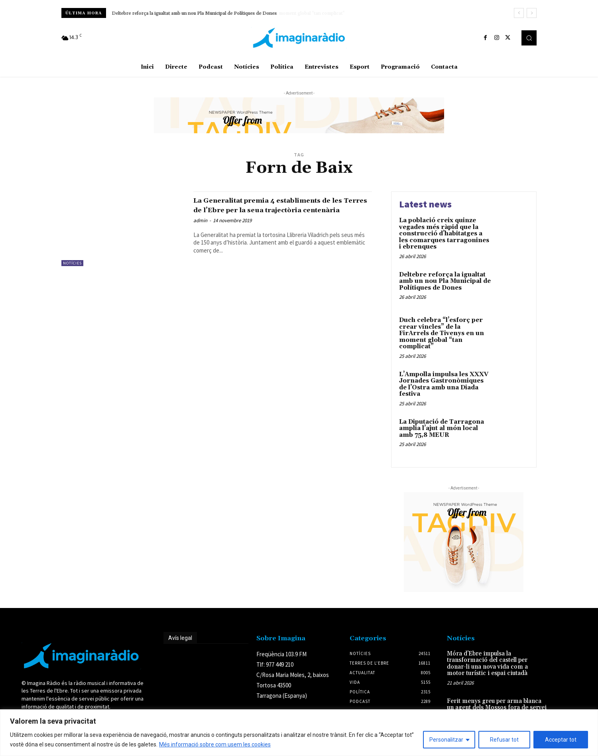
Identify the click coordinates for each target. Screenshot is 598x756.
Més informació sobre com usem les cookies (215, 744)
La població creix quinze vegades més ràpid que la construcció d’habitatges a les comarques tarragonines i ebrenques (444, 234)
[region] (299, 732)
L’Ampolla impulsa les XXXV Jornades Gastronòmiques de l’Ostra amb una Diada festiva (443, 384)
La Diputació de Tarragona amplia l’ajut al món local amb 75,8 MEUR (441, 428)
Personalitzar (446, 739)
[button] (529, 37)
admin (200, 229)
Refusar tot (504, 739)
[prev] (519, 13)
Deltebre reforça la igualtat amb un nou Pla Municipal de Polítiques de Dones (194, 13)
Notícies (72, 263)
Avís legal (180, 638)
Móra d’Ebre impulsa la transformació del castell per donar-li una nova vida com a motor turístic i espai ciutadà (487, 663)
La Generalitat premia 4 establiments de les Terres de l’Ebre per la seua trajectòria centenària (281, 209)
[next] (532, 13)
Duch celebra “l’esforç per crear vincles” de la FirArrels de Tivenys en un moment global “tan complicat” (441, 333)
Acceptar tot (560, 739)
